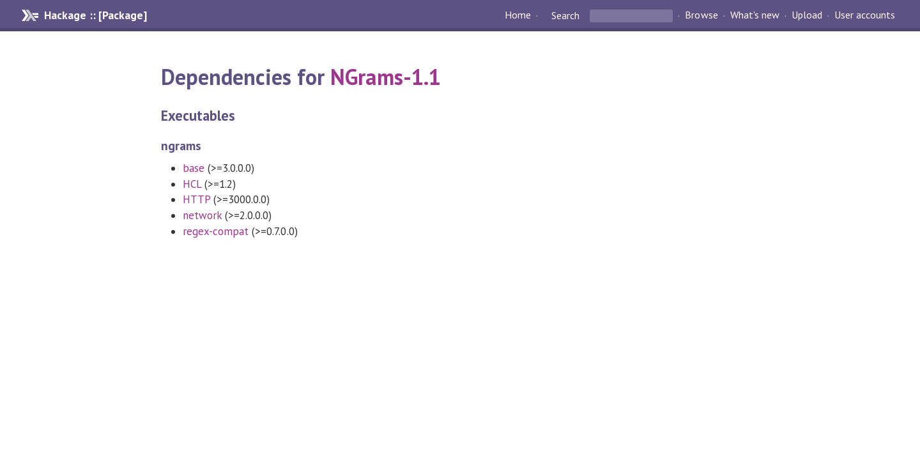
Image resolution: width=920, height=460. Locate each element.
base (193, 168)
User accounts (864, 15)
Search (565, 15)
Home (518, 15)
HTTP (196, 199)
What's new (754, 15)
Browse (701, 15)
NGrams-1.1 (385, 77)
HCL (192, 184)
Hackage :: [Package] (95, 15)
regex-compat (216, 231)
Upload (807, 15)
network (202, 215)
